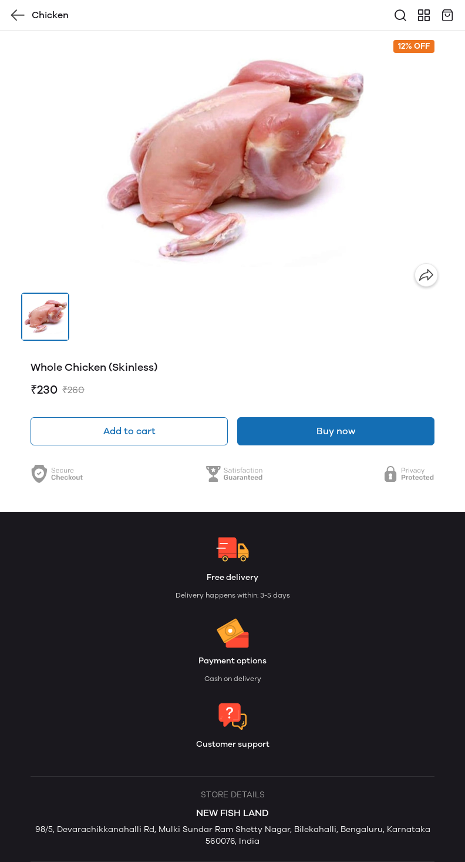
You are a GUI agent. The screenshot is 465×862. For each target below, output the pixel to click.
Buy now (335, 431)
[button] (45, 317)
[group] (232, 162)
